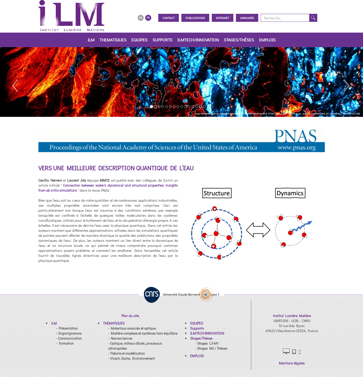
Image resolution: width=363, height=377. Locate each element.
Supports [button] (162, 40)
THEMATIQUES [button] (112, 40)
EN (140, 18)
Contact (169, 18)
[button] (14, 82)
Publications (195, 18)
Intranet (222, 18)
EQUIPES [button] (139, 40)
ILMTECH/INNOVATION (198, 40)
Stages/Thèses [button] (239, 40)
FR (148, 18)
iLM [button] (91, 40)
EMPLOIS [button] (267, 40)
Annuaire (247, 18)
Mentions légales (292, 363)
